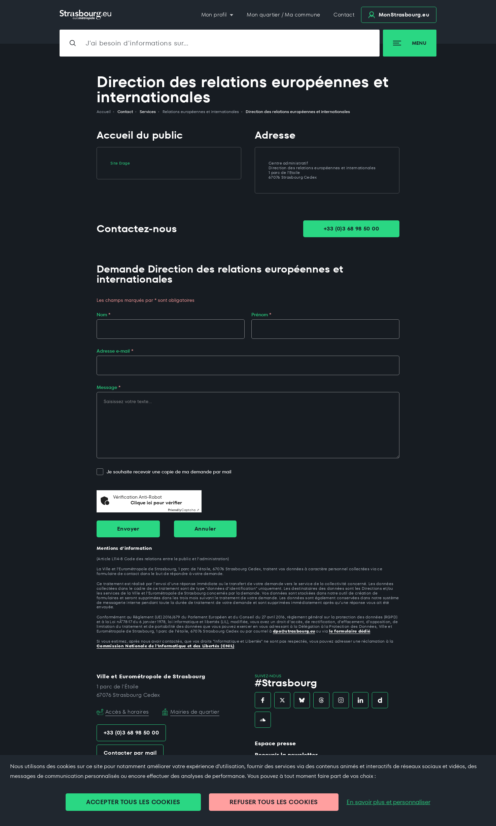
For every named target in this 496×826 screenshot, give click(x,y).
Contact (343, 15)
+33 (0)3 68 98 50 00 (351, 228)
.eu (398, 15)
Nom (103, 315)
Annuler (205, 529)
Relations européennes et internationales (201, 111)
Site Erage (120, 163)
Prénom (261, 315)
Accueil (104, 111)
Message (108, 387)
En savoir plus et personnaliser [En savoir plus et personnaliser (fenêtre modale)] (388, 802)
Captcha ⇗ (183, 509)
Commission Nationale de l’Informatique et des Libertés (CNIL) (165, 646)
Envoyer (128, 529)
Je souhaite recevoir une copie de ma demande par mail (164, 472)
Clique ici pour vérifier (156, 503)
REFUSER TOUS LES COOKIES (273, 802)
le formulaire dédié (349, 631)
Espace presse (275, 743)
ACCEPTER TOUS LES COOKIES (133, 802)
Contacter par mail (130, 753)
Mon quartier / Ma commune (283, 15)
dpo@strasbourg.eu (294, 631)
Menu (409, 43)
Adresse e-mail (115, 351)
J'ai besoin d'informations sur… (137, 43)
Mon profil (214, 15)
